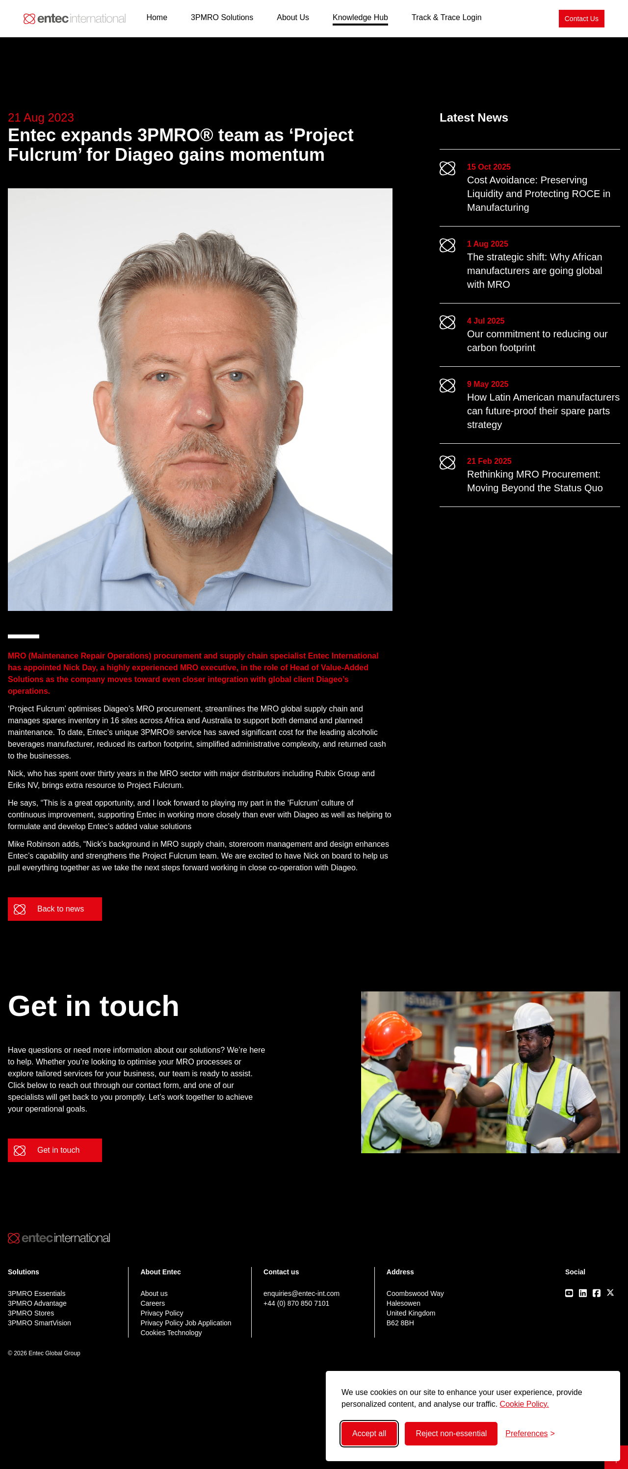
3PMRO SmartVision (39, 1323)
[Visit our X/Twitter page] (610, 1292)
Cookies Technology (171, 1333)
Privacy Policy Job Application (185, 1323)
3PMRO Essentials (36, 1293)
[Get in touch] (55, 1150)
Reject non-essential (451, 1433)
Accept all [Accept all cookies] (369, 1433)
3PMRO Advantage (37, 1303)
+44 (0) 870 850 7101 (296, 1303)
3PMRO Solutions (222, 17)
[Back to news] (55, 909)
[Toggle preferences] (530, 1434)
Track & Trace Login (447, 17)
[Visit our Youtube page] (569, 1293)
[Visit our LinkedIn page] (583, 1293)
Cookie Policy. (524, 1404)
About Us (293, 17)
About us (153, 1293)
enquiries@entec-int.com (301, 1293)
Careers (152, 1303)
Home (156, 17)
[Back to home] (75, 18)
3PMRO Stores (31, 1313)
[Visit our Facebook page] (597, 1293)
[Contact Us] (581, 18)
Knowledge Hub (360, 17)
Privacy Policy (161, 1313)
